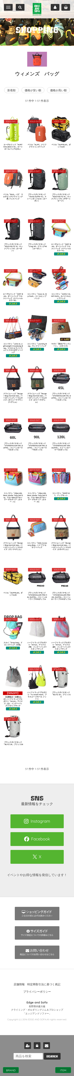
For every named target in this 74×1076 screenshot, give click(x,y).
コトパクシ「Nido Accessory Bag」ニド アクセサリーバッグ (37, 545)
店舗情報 (19, 984)
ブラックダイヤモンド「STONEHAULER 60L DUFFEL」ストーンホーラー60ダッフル (13, 446)
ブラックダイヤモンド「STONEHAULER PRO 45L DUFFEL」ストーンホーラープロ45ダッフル (61, 596)
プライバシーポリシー (37, 991)
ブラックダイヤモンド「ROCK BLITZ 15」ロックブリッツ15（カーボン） (13, 247)
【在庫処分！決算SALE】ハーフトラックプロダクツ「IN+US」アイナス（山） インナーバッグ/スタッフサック (13, 699)
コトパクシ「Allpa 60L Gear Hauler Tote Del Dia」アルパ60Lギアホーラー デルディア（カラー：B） (37, 497)
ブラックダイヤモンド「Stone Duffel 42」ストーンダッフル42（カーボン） (37, 197)
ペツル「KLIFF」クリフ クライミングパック (38, 145)
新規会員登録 (27, 1045)
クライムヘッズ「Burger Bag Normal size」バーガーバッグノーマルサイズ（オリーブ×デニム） (37, 397)
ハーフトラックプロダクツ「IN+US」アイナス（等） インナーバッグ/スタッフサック (37, 645)
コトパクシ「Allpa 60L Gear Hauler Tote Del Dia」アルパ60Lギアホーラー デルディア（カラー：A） (13, 497)
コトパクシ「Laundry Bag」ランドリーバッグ (37, 345)
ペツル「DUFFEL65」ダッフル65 (61, 145)
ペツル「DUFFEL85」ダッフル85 (12, 594)
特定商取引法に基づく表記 (43, 984)
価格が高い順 (58, 90)
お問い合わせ (46, 1045)
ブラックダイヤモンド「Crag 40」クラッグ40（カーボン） (37, 246)
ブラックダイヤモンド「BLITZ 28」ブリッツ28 (13, 743)
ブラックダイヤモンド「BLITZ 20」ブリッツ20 (61, 694)
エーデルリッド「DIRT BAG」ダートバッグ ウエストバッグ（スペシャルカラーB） (13, 297)
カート (65, 7)
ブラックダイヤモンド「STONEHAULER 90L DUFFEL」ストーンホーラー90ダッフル (37, 446)
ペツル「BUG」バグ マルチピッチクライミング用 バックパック (13, 196)
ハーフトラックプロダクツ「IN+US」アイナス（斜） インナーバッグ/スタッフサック (61, 645)
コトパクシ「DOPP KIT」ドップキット (61, 494)
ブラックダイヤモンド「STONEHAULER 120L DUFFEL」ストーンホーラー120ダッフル (61, 446)
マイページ (55, 7)
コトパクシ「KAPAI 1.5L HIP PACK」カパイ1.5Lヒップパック (61, 296)
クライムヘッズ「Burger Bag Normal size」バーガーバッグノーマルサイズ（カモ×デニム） (61, 546)
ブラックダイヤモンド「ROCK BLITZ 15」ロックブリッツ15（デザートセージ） (61, 197)
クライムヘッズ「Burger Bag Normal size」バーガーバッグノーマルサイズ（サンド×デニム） (13, 546)
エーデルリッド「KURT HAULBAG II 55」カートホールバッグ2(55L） (13, 146)
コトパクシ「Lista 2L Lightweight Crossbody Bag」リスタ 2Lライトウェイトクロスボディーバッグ (13, 348)
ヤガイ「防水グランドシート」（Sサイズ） (61, 345)
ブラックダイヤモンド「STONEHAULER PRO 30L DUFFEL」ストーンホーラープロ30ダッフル (37, 596)
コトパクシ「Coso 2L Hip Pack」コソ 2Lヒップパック (37, 296)
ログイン (37, 1045)
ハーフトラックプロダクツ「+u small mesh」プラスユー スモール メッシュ (37, 695)
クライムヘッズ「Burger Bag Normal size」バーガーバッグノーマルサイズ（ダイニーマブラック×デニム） (13, 397)
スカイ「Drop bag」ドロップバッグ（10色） (13, 643)
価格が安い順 (33, 90)
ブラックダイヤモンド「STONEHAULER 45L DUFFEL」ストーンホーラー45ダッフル (61, 396)
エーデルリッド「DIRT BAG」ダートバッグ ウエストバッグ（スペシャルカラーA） (61, 247)
